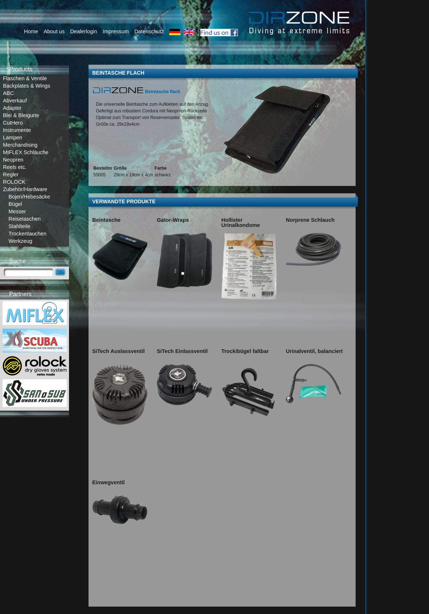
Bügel (15, 204)
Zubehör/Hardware (25, 189)
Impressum (116, 31)
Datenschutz (149, 31)
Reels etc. (15, 167)
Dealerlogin (83, 31)
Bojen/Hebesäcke (29, 197)
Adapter (12, 108)
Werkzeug (20, 241)
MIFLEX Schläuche (25, 152)
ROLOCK (14, 182)
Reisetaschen (24, 219)
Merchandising (20, 145)
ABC (8, 93)
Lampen (12, 137)
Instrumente (17, 130)
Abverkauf (15, 101)
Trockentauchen (27, 234)
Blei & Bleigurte (21, 115)
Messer (17, 211)
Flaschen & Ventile (25, 78)
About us (54, 31)
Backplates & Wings (26, 86)
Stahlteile (19, 226)
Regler (10, 174)
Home (31, 31)
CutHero (13, 123)
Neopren (13, 160)
